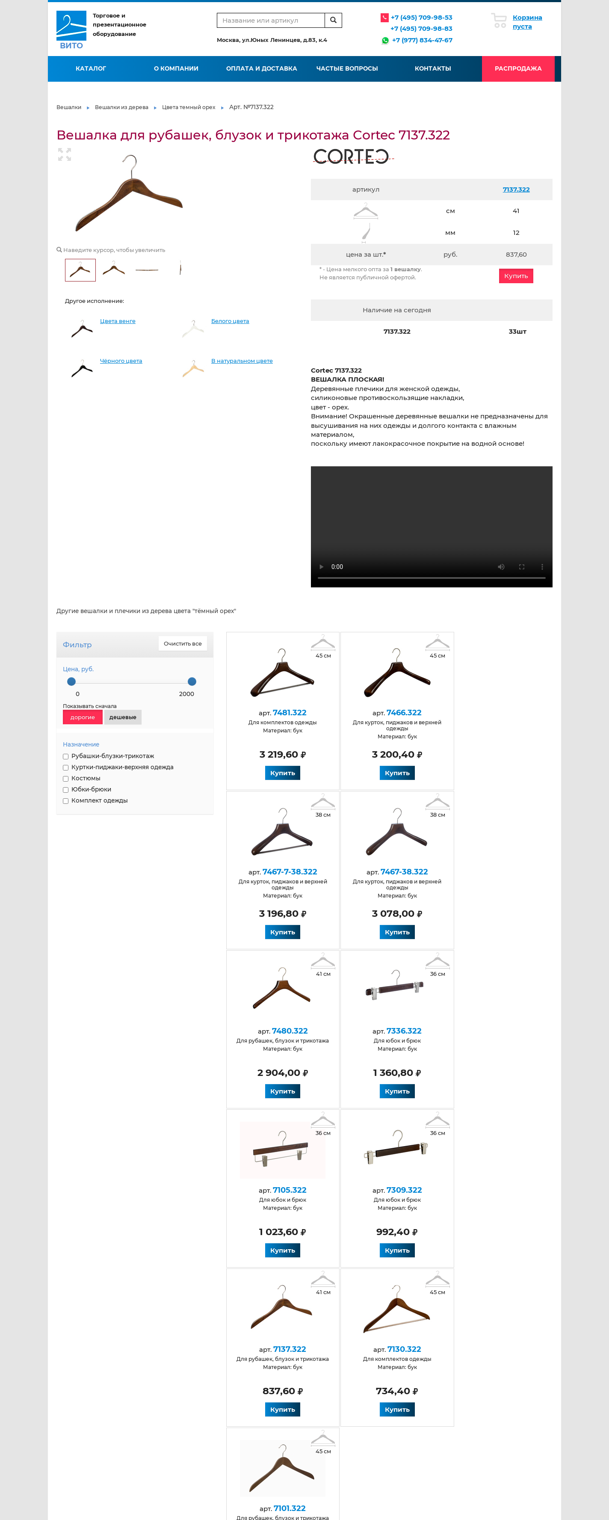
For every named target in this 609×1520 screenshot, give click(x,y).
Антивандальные (161, 1405)
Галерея (311, 1355)
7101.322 (382, 1190)
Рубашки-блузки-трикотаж (108, 756)
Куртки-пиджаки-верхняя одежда (118, 767)
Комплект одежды (95, 800)
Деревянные (155, 1423)
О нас (145, 1346)
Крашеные (315, 1432)
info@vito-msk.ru (507, 1366)
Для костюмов (239, 1432)
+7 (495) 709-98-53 (421, 17)
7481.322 (282, 712)
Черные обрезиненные (413, 1423)
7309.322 (381, 1031)
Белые (147, 1442)
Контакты (433, 68)
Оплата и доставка (261, 68)
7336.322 (480, 872)
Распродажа (518, 68)
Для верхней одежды (168, 1469)
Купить (516, 276)
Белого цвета (230, 321)
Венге (146, 1451)
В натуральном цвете (242, 361)
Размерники (399, 1414)
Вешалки (68, 107)
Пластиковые (400, 1405)
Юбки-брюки (87, 789)
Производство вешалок (414, 1346)
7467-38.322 (282, 872)
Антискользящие (162, 1414)
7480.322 (381, 872)
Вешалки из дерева (121, 107)
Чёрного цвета (121, 361)
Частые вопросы (347, 68)
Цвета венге (118, 321)
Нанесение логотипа (410, 1365)
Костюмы (82, 778)
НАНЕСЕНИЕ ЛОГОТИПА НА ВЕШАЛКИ (94, 864)
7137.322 (516, 189)
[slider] (71, 681)
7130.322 (282, 1190)
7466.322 (381, 712)
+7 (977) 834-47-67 (422, 40)
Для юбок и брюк (324, 1423)
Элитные (393, 1432)
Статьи (309, 1346)
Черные (149, 1432)
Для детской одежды (248, 1405)
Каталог (91, 68)
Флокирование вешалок (415, 1355)
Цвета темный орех (189, 107)
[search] (333, 20)
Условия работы (241, 1346)
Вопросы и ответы (244, 1365)
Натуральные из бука (167, 1460)
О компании (176, 68)
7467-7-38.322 (480, 712)
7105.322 (282, 1031)
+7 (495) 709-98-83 (421, 28)
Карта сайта (316, 1383)
